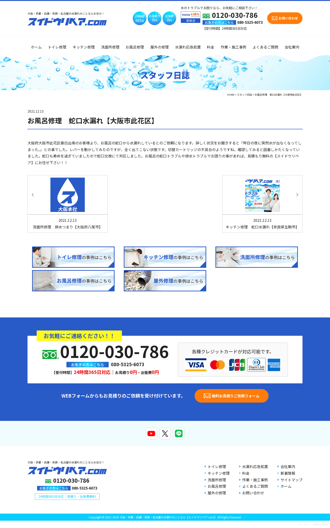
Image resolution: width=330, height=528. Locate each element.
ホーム (36, 47)
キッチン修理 (84, 47)
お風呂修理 (135, 47)
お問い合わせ (253, 493)
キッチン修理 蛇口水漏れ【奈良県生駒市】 (262, 223)
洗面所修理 (110, 47)
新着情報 (287, 473)
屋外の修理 (159, 47)
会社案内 (292, 47)
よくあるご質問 (265, 47)
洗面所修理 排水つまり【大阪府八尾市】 (67, 223)
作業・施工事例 (233, 47)
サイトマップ (291, 479)
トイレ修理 (57, 47)
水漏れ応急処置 (188, 47)
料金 (210, 47)
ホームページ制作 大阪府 (313, 524)
